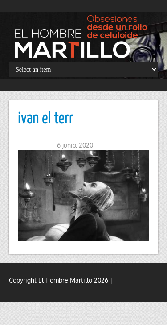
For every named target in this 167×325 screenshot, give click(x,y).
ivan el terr (45, 119)
